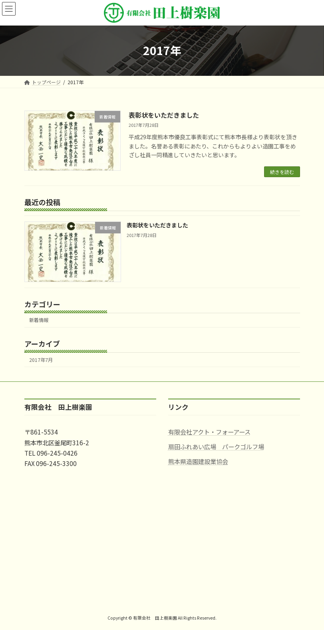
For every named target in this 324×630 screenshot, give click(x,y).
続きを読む (282, 171)
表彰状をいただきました (164, 115)
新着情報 (38, 320)
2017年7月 (41, 359)
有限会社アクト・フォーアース (209, 431)
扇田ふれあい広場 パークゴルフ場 (216, 446)
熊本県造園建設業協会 (198, 460)
